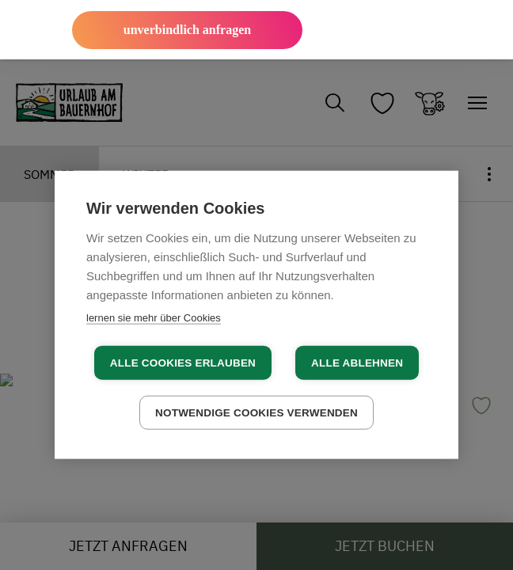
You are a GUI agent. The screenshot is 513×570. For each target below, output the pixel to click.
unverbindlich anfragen (187, 29)
